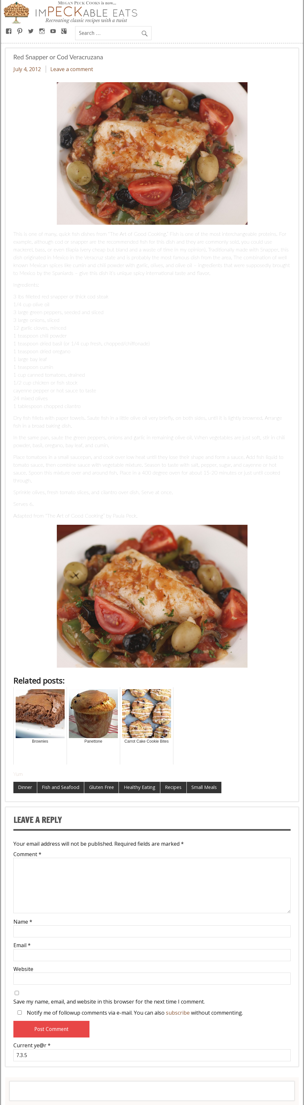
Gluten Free (101, 787)
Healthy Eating (139, 787)
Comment (27, 854)
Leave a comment (71, 69)
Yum (18, 774)
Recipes (173, 787)
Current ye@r (32, 1045)
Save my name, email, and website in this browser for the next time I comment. (109, 1001)
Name (22, 921)
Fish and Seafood (60, 787)
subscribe (178, 1012)
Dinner (25, 787)
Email (22, 945)
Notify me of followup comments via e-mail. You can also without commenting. (129, 1012)
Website (23, 969)
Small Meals (204, 787)
